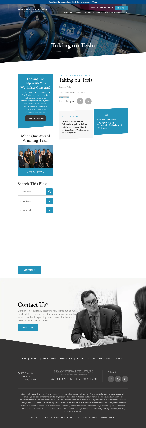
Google (118, 379)
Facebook (111, 379)
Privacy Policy (108, 417)
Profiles (64, 13)
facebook (80, 101)
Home (24, 359)
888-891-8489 (106, 7)
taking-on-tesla (64, 97)
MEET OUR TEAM (35, 172)
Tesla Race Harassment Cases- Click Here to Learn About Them (73, 2)
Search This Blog (32, 184)
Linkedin (88, 101)
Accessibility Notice (88, 417)
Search (49, 191)
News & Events (110, 13)
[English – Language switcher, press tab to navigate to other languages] (121, 8)
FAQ (85, 13)
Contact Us (28, 327)
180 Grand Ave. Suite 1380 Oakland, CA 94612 (29, 376)
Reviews (99, 13)
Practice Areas (76, 13)
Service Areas (66, 359)
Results (91, 13)
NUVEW (34, 417)
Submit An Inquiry (35, 118)
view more (29, 270)
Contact (121, 13)
